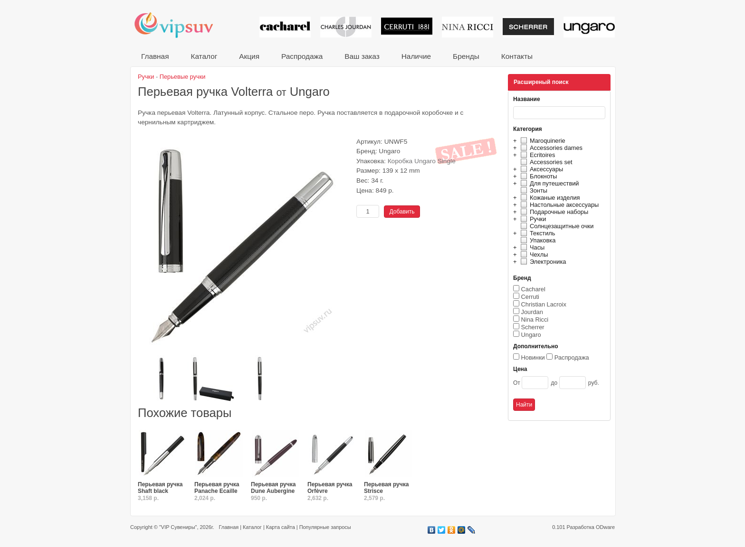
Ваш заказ (361, 56)
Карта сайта (280, 527)
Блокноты (537, 176)
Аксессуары (540, 169)
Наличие (416, 56)
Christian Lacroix (543, 304)
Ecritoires (536, 154)
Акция (249, 56)
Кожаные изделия (549, 197)
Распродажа (302, 56)
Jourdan (532, 311)
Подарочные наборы (553, 211)
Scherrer (532, 327)
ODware (605, 527)
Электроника (542, 261)
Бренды (466, 56)
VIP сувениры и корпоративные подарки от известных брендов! (180, 25)
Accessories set (545, 162)
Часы (531, 247)
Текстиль (536, 233)
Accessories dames (550, 147)
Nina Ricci (535, 319)
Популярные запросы (325, 527)
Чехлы (533, 254)
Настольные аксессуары (558, 204)
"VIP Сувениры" (178, 527)
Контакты (517, 56)
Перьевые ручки (183, 76)
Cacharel (533, 289)
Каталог (204, 56)
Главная (155, 56)
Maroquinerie (541, 140)
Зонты (532, 190)
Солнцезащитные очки (555, 226)
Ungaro (531, 334)
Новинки (533, 357)
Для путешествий (548, 183)
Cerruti (530, 296)
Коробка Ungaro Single (422, 161)
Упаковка (536, 240)
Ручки (532, 219)
